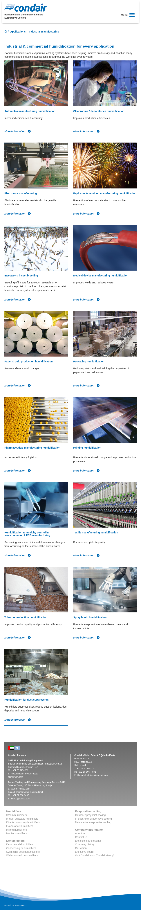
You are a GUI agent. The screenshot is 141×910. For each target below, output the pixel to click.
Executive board (84, 851)
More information (17, 131)
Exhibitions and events (88, 840)
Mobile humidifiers (16, 833)
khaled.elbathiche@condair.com (92, 775)
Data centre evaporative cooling (93, 822)
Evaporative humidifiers (19, 826)
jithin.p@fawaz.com (20, 798)
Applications (18, 31)
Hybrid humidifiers (16, 829)
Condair (25, 7)
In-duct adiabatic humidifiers (22, 818)
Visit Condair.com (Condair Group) (94, 855)
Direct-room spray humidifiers (23, 822)
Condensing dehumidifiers (21, 848)
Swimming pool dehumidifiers (23, 851)
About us (80, 833)
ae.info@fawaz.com (20, 788)
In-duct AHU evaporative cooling (93, 818)
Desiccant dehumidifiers (20, 844)
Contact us (81, 837)
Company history (84, 844)
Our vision (81, 848)
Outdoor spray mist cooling (90, 815)
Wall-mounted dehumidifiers (22, 855)
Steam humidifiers (16, 815)
